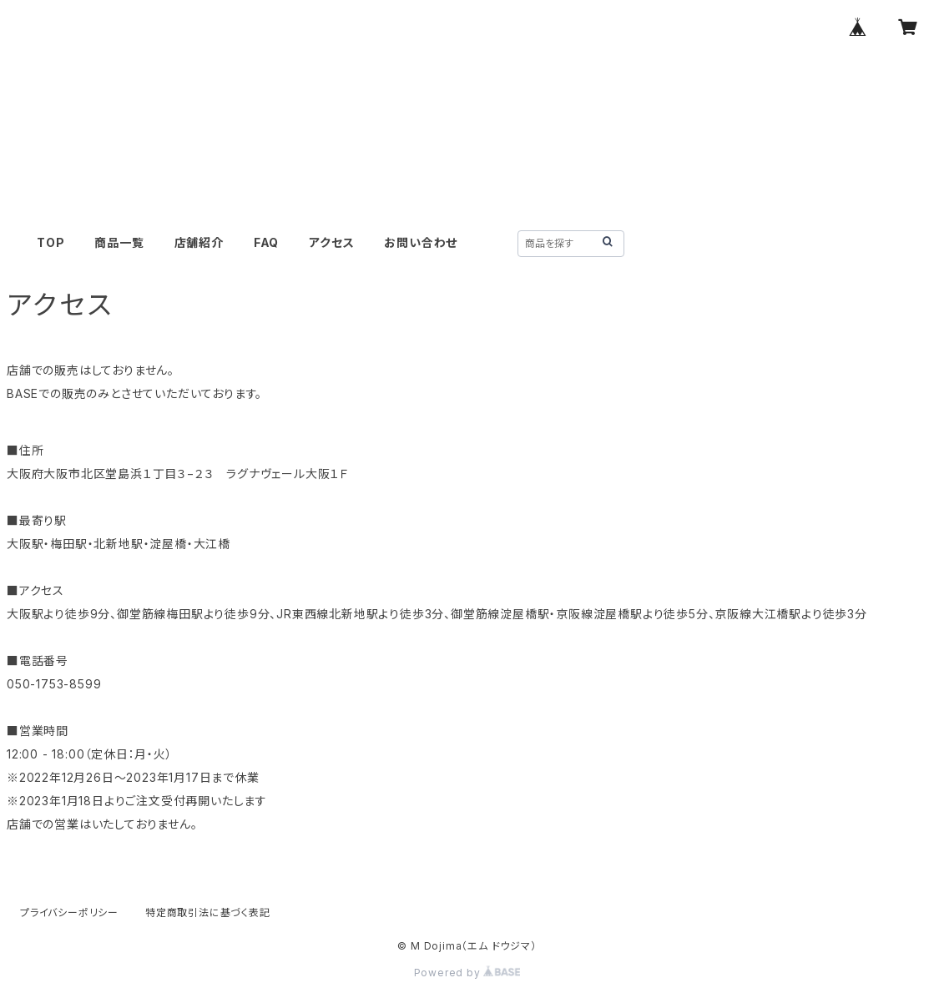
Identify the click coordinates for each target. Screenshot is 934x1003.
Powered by (467, 972)
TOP (50, 242)
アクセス (331, 242)
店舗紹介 (199, 242)
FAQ (266, 242)
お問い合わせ (420, 242)
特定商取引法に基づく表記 (207, 912)
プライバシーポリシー (69, 912)
